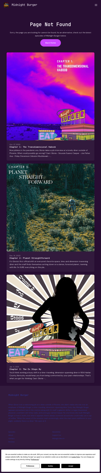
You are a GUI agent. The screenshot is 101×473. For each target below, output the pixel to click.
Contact (11, 438)
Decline (50, 466)
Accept (70, 466)
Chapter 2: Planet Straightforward (30, 258)
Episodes (11, 432)
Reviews (11, 442)
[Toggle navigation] (96, 5)
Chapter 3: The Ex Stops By (25, 369)
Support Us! (56, 435)
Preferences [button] (35, 459)
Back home (50, 43)
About (10, 435)
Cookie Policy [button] (75, 457)
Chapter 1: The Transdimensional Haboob (33, 147)
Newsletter (56, 432)
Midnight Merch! (58, 438)
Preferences (30, 466)
